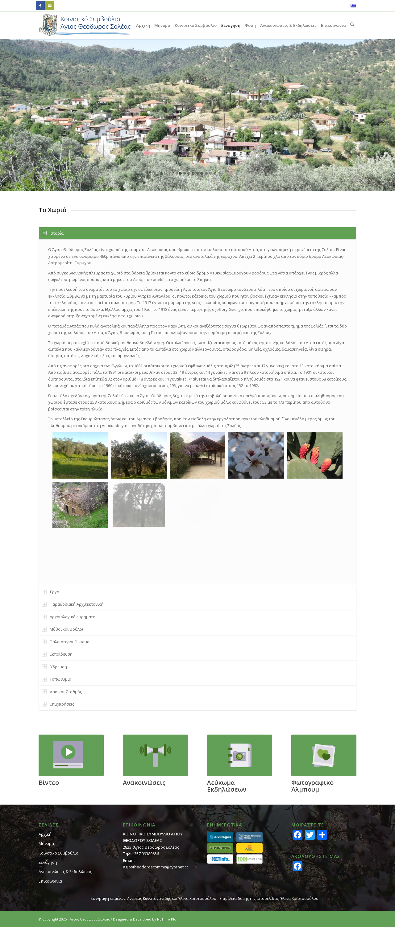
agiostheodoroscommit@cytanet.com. (158, 867)
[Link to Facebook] (40, 5)
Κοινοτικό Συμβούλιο (58, 853)
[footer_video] (71, 755)
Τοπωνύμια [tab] (56, 679)
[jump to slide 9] (215, 173)
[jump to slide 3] (189, 173)
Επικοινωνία (50, 881)
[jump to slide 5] (197, 173)
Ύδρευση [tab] (54, 667)
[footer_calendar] (239, 755)
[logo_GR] (85, 25)
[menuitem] (143, 25)
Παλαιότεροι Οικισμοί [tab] (66, 642)
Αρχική (45, 834)
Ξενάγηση (48, 862)
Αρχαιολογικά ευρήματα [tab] (68, 617)
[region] (197, 411)
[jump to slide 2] (184, 173)
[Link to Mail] (49, 5)
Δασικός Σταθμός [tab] (62, 691)
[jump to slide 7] (206, 173)
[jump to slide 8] (210, 173)
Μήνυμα (46, 843)
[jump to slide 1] (180, 173)
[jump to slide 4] (193, 173)
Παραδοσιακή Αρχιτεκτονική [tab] (72, 604)
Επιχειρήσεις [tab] (58, 704)
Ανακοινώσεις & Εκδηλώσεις (65, 871)
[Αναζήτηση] (352, 25)
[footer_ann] (155, 755)
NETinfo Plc (166, 919)
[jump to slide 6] (202, 173)
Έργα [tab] (50, 592)
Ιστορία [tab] (53, 233)
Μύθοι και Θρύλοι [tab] (62, 629)
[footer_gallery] (323, 755)
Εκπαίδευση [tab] (57, 654)
